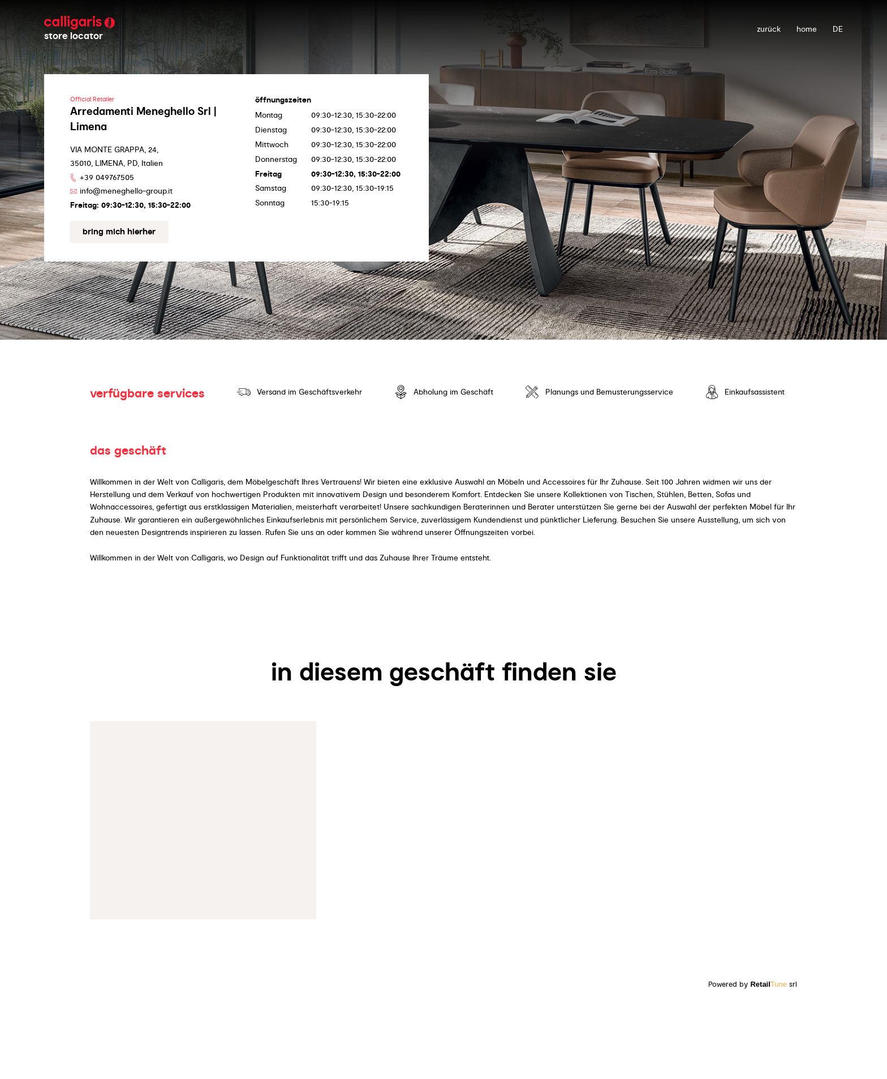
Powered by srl (752, 984)
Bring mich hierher (119, 231)
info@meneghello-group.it (126, 190)
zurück (769, 28)
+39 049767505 (107, 177)
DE (838, 28)
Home (806, 28)
